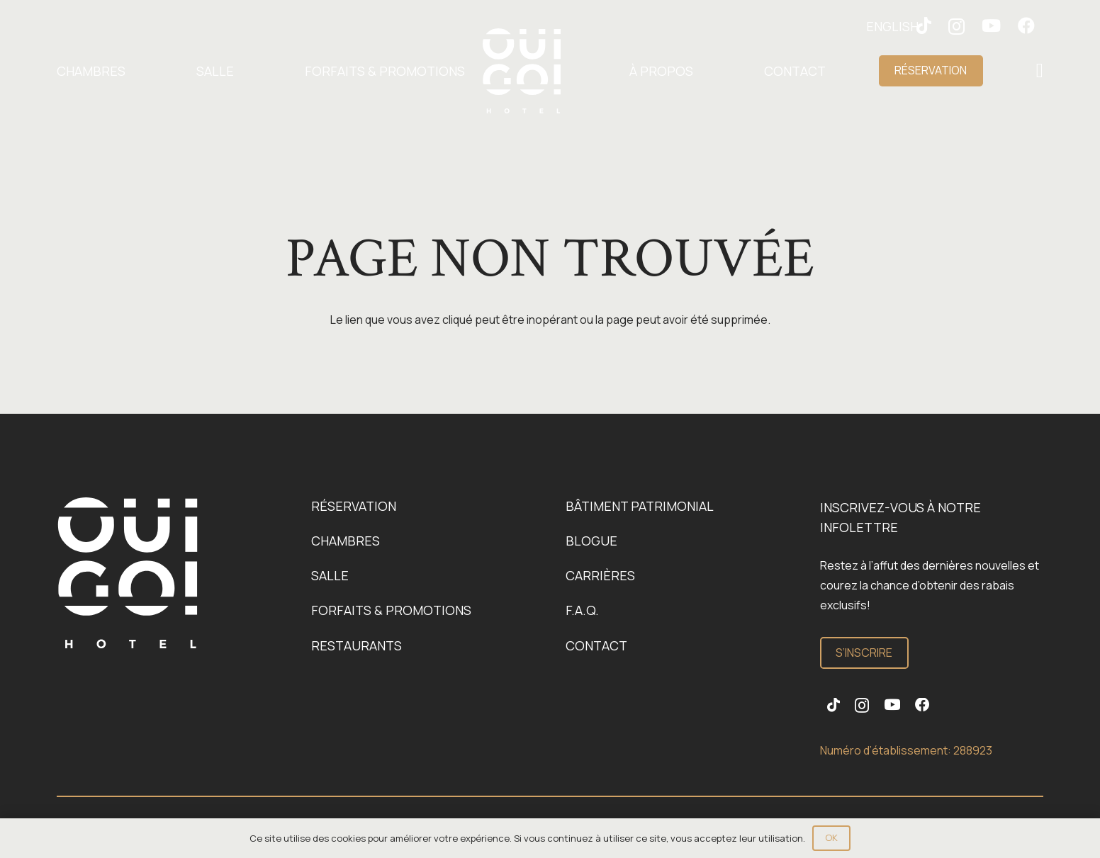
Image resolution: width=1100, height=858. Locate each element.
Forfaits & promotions (391, 610)
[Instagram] (956, 26)
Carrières (600, 575)
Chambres (345, 540)
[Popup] (1039, 71)
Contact (596, 645)
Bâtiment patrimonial (640, 505)
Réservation (353, 505)
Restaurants (356, 645)
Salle (330, 575)
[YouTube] (991, 25)
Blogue (591, 540)
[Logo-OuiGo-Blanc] (522, 70)
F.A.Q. (582, 610)
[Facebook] (1026, 25)
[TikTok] (833, 705)
